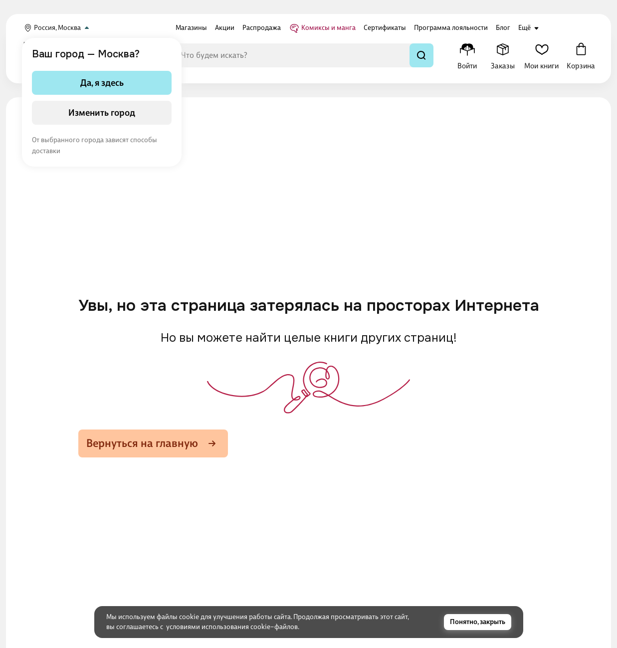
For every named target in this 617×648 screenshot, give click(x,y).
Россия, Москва (57, 28)
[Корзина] (581, 55)
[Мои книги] (541, 55)
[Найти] (421, 55)
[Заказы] (502, 55)
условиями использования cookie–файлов (232, 627)
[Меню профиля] (467, 55)
